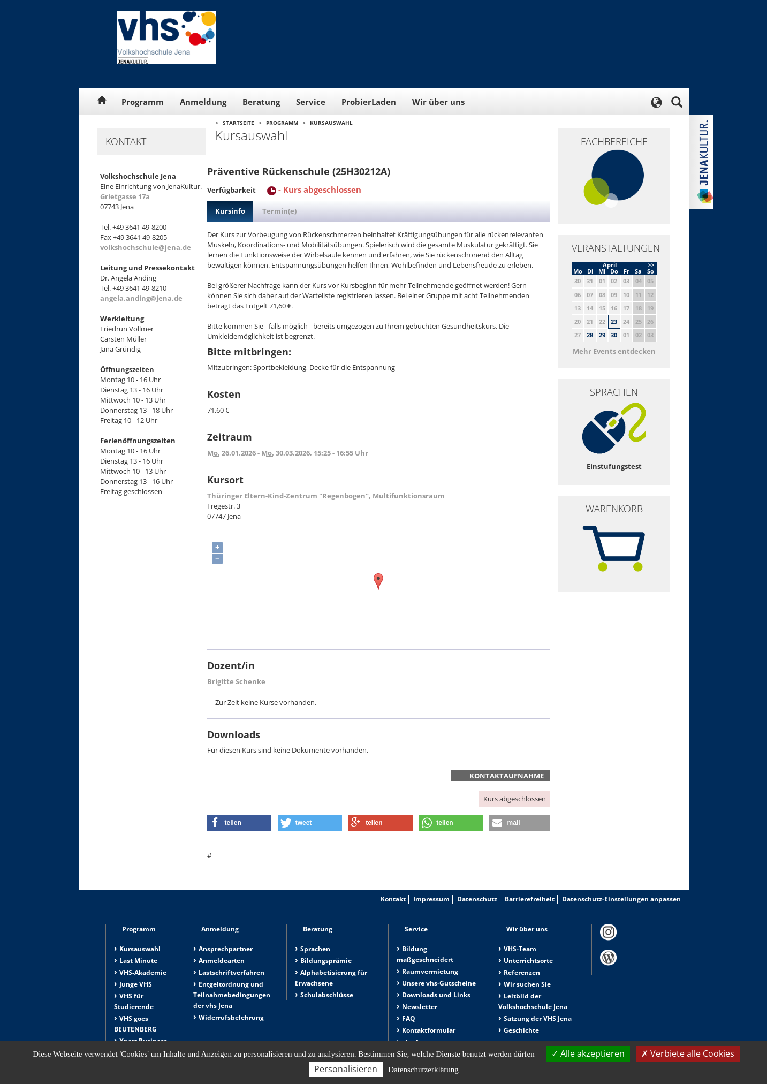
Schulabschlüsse (326, 994)
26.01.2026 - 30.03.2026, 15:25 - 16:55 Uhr (287, 453)
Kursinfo (230, 211)
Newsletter (419, 1006)
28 (590, 335)
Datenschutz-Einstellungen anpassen (621, 899)
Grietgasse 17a (125, 196)
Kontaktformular (428, 1030)
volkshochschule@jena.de (145, 247)
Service (310, 101)
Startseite (238, 122)
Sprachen (315, 948)
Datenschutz (477, 899)
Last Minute (138, 960)
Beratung (261, 101)
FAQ (408, 1018)
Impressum (431, 899)
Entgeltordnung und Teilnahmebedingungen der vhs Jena (231, 995)
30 (614, 335)
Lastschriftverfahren (231, 972)
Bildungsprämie (326, 960)
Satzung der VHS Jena (538, 1018)
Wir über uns (438, 101)
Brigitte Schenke (236, 681)
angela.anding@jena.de (141, 298)
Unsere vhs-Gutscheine (439, 983)
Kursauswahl (331, 122)
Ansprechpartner (226, 948)
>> (651, 265)
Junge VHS (135, 984)
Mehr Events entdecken (614, 351)
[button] (239, 823)
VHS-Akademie (142, 972)
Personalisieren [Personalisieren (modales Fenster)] (345, 1069)
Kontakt (393, 899)
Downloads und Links (436, 994)
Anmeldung (203, 101)
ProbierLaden (368, 101)
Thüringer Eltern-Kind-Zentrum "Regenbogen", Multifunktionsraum (326, 496)
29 (602, 335)
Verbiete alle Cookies (687, 1053)
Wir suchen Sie (527, 984)
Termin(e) (279, 211)
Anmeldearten (222, 960)
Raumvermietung (430, 971)
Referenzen (522, 972)
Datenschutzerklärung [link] (423, 1069)
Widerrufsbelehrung (231, 1017)
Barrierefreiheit (530, 899)
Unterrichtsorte (528, 960)
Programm (142, 101)
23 (614, 321)
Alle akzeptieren (588, 1053)
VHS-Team (520, 948)
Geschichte (521, 1030)
